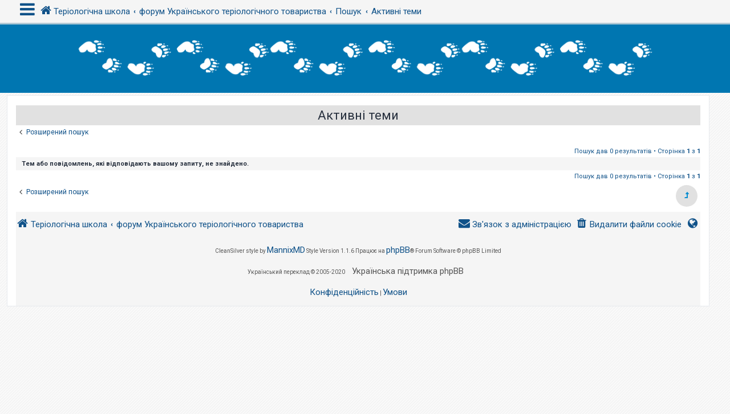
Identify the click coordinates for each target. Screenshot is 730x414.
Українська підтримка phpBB (408, 271)
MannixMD (286, 250)
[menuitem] (628, 225)
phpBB (398, 250)
